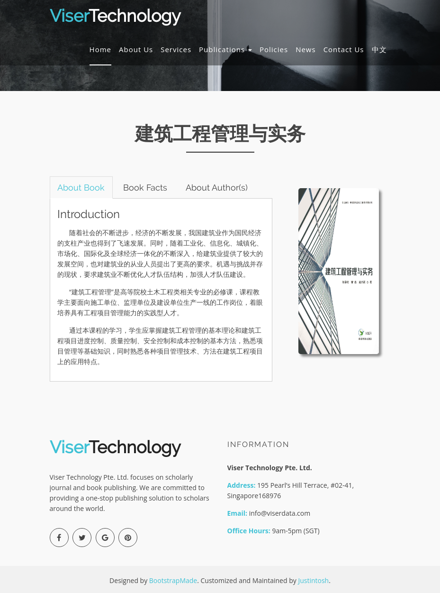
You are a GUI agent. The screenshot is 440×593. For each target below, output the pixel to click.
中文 (379, 49)
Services (176, 49)
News (306, 49)
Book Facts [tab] (146, 187)
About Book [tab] (81, 187)
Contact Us (343, 49)
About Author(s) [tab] (217, 187)
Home (100, 49)
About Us (136, 49)
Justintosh (313, 580)
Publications (225, 49)
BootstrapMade (173, 580)
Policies (274, 49)
